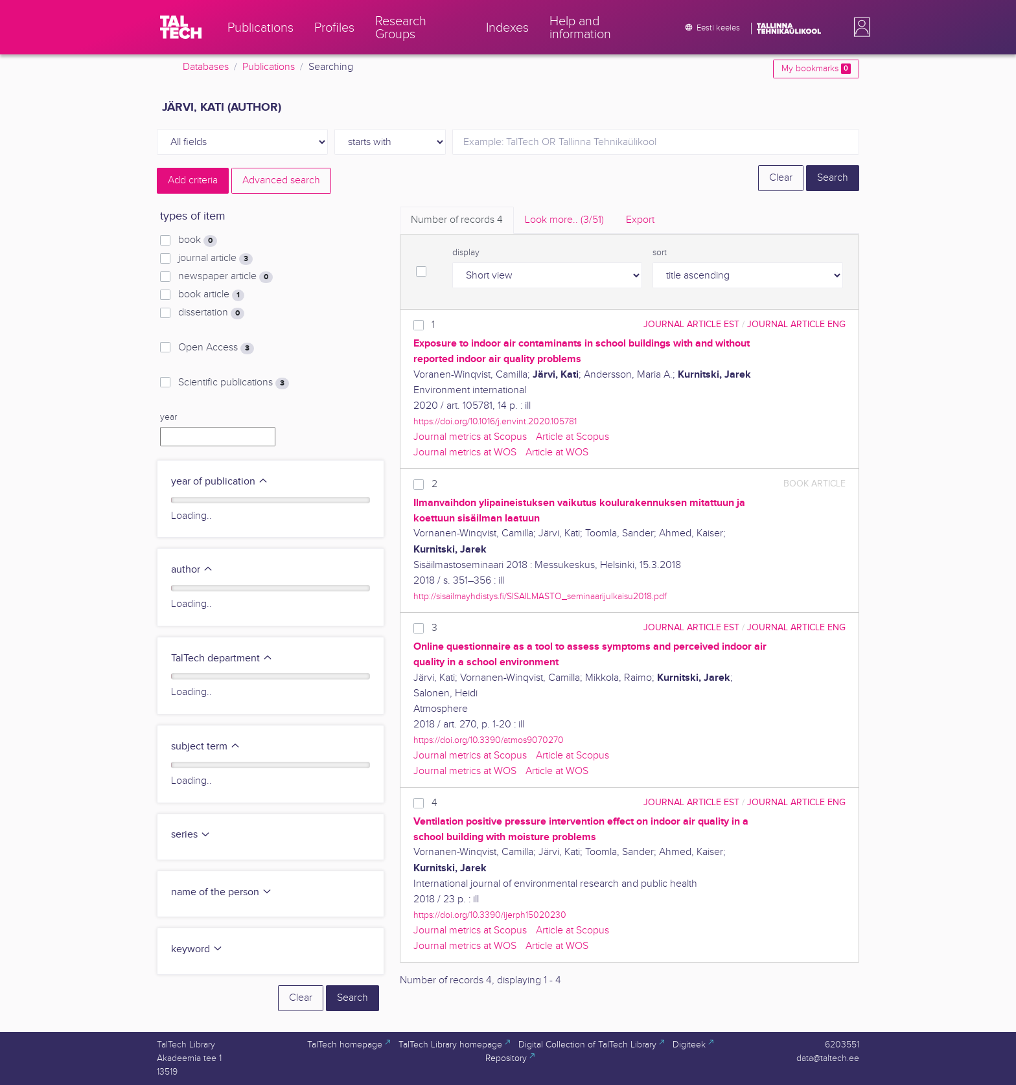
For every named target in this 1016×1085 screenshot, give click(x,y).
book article (211, 294)
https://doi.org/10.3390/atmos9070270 (488, 740)
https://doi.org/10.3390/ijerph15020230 (489, 914)
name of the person (221, 892)
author (192, 570)
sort (659, 252)
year (168, 417)
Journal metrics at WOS (464, 452)
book (197, 240)
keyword (197, 949)
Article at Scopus (572, 437)
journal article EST (691, 324)
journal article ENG (796, 324)
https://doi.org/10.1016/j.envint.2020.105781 (495, 421)
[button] (859, 27)
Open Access (216, 347)
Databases (206, 67)
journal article (215, 258)
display (465, 252)
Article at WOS (556, 452)
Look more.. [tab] (564, 220)
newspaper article (225, 276)
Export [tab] (640, 220)
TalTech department (222, 658)
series (191, 834)
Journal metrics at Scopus (470, 437)
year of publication (219, 481)
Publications (268, 67)
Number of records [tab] (457, 220)
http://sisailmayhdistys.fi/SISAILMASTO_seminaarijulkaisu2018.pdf (540, 596)
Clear (780, 178)
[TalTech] (181, 27)
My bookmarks (816, 68)
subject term (205, 746)
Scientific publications (233, 382)
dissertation (211, 312)
